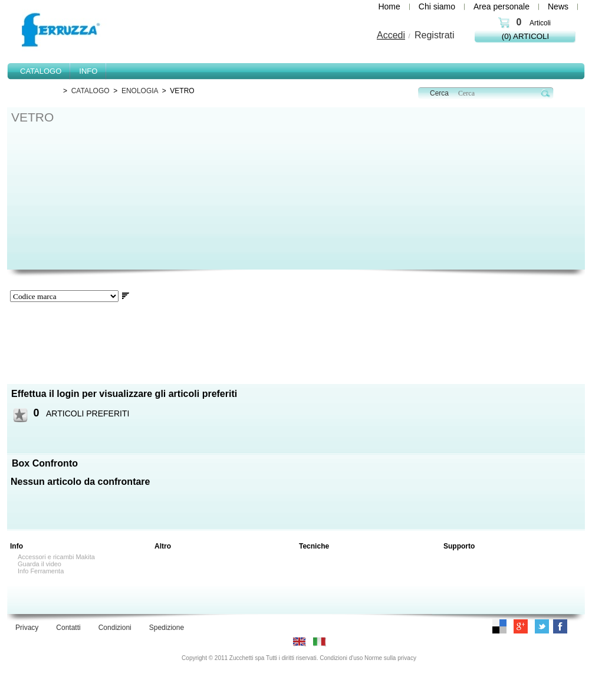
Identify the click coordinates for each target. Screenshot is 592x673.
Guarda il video (39, 563)
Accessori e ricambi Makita (56, 556)
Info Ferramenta (41, 570)
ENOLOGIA (139, 91)
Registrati (435, 35)
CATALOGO (90, 91)
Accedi (391, 35)
